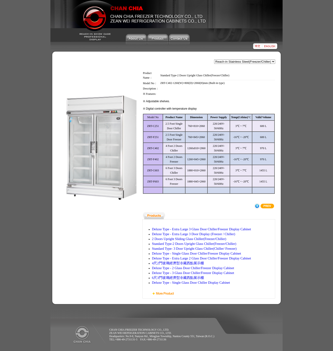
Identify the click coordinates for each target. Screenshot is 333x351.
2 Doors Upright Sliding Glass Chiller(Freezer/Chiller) (189, 239)
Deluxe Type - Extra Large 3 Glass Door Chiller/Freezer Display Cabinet (201, 229)
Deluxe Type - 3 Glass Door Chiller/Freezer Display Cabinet (193, 273)
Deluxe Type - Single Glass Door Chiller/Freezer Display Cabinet (196, 253)
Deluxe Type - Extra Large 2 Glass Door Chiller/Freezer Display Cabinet (201, 258)
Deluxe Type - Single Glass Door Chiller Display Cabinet (191, 282)
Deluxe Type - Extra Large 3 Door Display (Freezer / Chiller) (193, 234)
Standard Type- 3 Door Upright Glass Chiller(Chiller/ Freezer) (194, 248)
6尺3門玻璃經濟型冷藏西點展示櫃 (178, 278)
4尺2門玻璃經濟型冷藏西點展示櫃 (178, 263)
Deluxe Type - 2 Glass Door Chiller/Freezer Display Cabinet (193, 268)
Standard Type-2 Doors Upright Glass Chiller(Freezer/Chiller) (194, 244)
